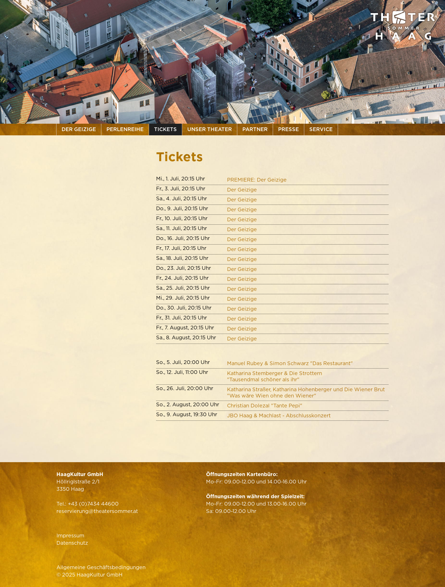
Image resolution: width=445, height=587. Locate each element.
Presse (288, 129)
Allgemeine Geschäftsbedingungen (101, 567)
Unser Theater (209, 129)
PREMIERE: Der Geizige (257, 180)
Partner (255, 129)
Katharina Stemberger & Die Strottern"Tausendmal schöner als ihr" (274, 376)
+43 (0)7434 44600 (93, 504)
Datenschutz (72, 543)
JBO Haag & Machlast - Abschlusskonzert (279, 415)
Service (321, 129)
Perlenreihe (125, 129)
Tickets (165, 129)
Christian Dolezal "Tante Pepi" (264, 406)
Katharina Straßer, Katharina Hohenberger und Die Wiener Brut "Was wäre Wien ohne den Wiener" (306, 392)
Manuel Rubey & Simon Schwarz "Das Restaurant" (290, 363)
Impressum (70, 535)
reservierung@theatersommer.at (97, 511)
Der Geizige (79, 129)
